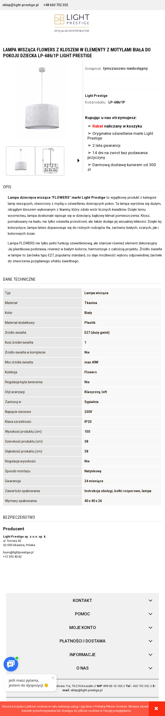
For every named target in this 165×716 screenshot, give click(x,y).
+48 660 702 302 (55, 5)
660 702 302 (141, 686)
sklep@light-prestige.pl (20, 5)
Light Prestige (96, 96)
